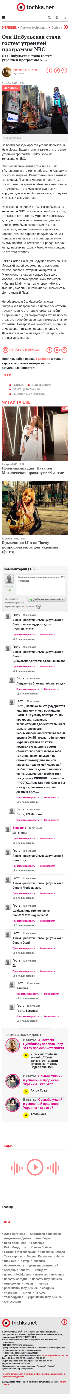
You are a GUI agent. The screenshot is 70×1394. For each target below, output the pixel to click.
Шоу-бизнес (11, 88)
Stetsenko (19, 828)
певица (18, 384)
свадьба (48, 1288)
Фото (60, 1256)
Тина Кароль (13, 1256)
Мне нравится (47, 634)
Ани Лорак (43, 1238)
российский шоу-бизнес (21, 1288)
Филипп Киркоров (39, 1256)
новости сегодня (15, 1279)
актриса (39, 1261)
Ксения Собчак (41, 1247)
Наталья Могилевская (20, 1252)
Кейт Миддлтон (15, 1247)
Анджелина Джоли (17, 1238)
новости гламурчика (49, 1274)
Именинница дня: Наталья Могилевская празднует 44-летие (33, 470)
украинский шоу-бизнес (45, 1297)
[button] (57, 18)
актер (25, 1261)
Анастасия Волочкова (45, 1234)
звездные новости (17, 1270)
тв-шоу (40, 1292)
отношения (12, 1283)
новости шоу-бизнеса (29, 393)
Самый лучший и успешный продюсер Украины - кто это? (42, 1080)
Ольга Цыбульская (26, 389)
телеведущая (41, 384)
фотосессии (12, 1301)
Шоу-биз (10, 1261)
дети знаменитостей (43, 1265)
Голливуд (37, 1243)
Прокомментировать (24, 634)
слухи (27, 1292)
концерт (41, 1270)
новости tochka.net (17, 1274)
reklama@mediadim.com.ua (55, 1355)
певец (28, 1283)
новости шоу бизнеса (47, 1279)
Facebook (43, 358)
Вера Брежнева (15, 1243)
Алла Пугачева (14, 1234)
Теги (7, 1222)
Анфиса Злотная (25, 69)
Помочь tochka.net (33, 27)
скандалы (11, 1292)
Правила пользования (12, 1374)
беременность (14, 1265)
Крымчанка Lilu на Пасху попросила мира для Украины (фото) (30, 547)
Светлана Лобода (52, 1252)
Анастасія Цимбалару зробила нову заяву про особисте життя (43, 1044)
